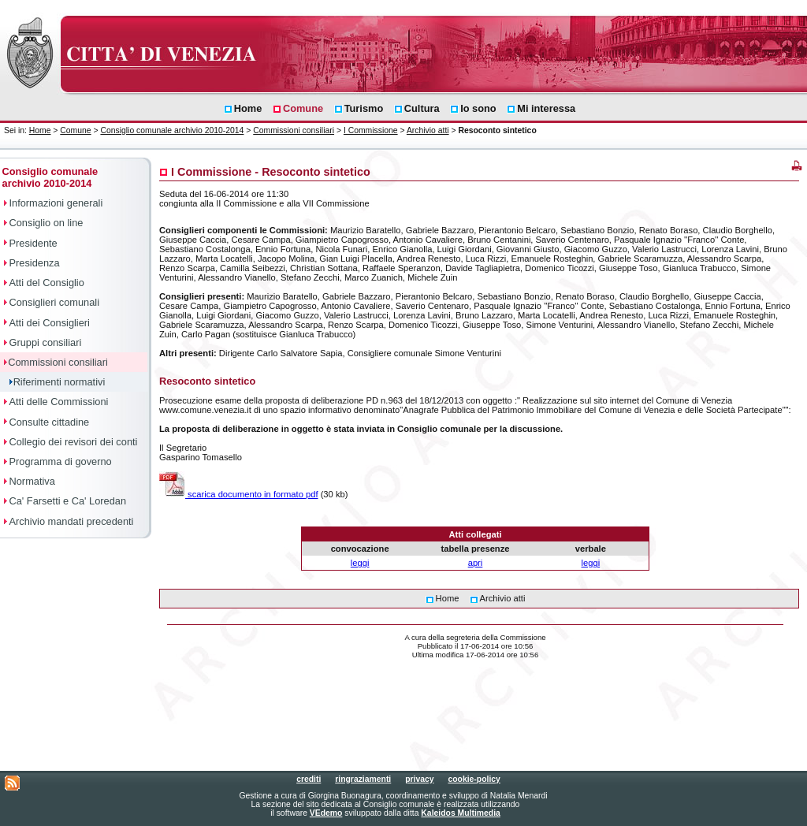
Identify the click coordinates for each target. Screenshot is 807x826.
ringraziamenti (363, 779)
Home (40, 130)
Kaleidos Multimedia (460, 813)
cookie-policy (474, 779)
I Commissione (371, 130)
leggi (360, 562)
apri (475, 562)
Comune (75, 130)
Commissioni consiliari (293, 130)
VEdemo (326, 813)
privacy (419, 779)
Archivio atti (428, 130)
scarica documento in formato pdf (238, 494)
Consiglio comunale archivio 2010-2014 (172, 130)
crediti (308, 779)
